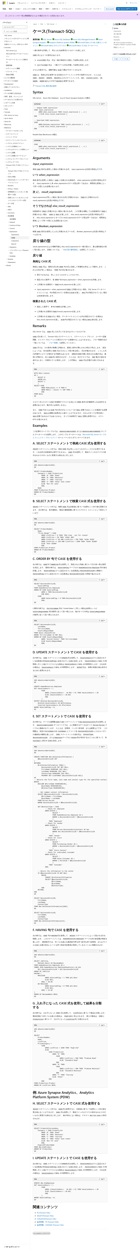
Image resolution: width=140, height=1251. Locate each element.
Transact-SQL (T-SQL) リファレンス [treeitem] (18, 172)
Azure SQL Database (62, 39)
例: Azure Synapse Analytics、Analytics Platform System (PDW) (125, 43)
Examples (117, 40)
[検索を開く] (126, 3)
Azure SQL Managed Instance (84, 39)
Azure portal (110, 9)
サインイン (133, 3)
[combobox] (15, 27)
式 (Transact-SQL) (43, 1212)
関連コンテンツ (119, 47)
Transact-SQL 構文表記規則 (45, 86)
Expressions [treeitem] (15, 235)
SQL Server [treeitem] (8, 35)
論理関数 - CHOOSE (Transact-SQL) (50, 1225)
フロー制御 (53, 343)
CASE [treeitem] (13, 238)
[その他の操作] (105, 24)
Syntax (116, 28)
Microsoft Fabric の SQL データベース (83, 45)
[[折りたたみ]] (26, 22)
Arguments (117, 31)
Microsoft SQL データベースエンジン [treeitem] (17, 55)
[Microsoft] (4, 3)
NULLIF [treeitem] (13, 244)
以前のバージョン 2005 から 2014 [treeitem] (16, 44)
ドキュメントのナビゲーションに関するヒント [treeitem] (16, 39)
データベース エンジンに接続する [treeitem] (17, 60)
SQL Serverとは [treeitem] (11, 50)
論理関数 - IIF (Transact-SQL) (48, 1222)
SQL (41, 24)
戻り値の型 (117, 34)
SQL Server (50, 24)
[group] (70, 837)
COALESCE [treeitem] (15, 241)
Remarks (116, 37)
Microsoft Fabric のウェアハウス (53, 45)
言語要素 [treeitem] (13, 219)
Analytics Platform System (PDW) (62, 42)
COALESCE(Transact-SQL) (46, 1219)
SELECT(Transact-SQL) (45, 1216)
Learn (35, 24)
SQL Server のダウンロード (126, 9)
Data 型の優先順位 (70, 249)
